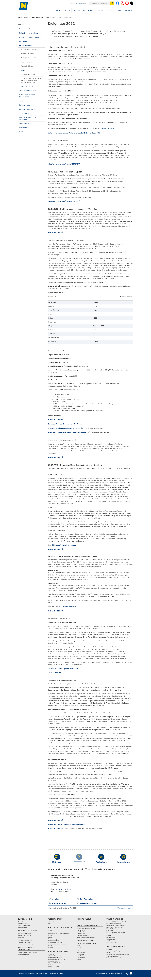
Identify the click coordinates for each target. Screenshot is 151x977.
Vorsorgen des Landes (28, 58)
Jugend (50, 937)
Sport (49, 923)
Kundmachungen (31, 105)
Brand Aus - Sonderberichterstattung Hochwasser (67, 432)
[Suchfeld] (99, 3)
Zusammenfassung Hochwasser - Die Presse (65, 424)
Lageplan (55, 899)
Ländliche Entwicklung (83, 935)
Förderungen (31, 101)
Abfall (78, 945)
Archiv (47, 17)
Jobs (72, 3)
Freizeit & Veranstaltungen (55, 922)
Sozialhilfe (50, 964)
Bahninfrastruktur (111, 929)
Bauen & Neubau (22, 922)
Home (58, 10)
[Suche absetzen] (112, 3)
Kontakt (64, 973)
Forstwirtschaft (81, 930)
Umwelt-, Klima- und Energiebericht (86, 943)
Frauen (49, 932)
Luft (78, 950)
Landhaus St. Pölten (31, 86)
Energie (79, 947)
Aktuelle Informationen (29, 49)
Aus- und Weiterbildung (24, 933)
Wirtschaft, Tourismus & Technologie (116, 958)
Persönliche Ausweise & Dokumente (31, 118)
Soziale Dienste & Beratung (55, 962)
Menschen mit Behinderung (55, 942)
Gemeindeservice (31, 29)
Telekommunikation (23, 954)
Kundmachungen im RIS (31, 109)
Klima (78, 949)
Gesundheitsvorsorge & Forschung (57, 959)
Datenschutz (41, 973)
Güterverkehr (110, 930)
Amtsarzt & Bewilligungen (55, 956)
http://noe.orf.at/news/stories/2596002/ (64, 201)
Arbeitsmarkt (109, 949)
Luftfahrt (108, 935)
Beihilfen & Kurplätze (53, 966)
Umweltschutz (81, 957)
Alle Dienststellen (59, 903)
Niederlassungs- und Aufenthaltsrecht (58, 944)
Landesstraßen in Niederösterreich (115, 925)
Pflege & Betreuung (53, 961)
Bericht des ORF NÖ (55, 820)
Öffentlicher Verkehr (111, 939)
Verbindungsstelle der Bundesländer (31, 96)
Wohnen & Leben (22, 927)
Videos (109, 10)
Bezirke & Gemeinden (123, 10)
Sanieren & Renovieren (24, 925)
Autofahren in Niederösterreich (114, 927)
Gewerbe (108, 952)
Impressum (53, 973)
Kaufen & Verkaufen (23, 923)
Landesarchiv (21, 937)
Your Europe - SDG (31, 128)
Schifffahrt (109, 941)
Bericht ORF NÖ (54, 673)
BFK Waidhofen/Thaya (67, 607)
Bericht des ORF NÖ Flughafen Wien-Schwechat (66, 824)
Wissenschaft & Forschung (25, 944)
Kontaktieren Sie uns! (88, 903)
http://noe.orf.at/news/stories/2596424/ (64, 164)
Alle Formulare (31, 41)
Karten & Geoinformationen (31, 33)
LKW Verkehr (109, 934)
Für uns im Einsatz (27, 66)
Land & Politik (79, 10)
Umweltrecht (80, 956)
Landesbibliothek (22, 939)
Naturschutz (80, 954)
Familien (50, 930)
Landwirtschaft (81, 933)
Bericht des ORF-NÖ (55, 232)
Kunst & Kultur (81, 922)
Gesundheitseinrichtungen (55, 957)
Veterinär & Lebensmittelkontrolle (86, 937)
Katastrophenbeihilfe (28, 74)
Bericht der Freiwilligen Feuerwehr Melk (63, 669)
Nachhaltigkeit (81, 952)
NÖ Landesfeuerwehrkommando (64, 545)
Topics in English (81, 3)
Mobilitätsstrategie (111, 937)
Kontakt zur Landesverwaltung (31, 37)
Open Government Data (31, 91)
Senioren (50, 945)
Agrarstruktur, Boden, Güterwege (86, 928)
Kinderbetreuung (52, 939)
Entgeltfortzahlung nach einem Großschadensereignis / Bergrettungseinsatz (31, 80)
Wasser (79, 959)
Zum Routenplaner (87, 899)
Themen (67, 10)
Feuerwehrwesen (26, 62)
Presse (100, 10)
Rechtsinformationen (31, 132)
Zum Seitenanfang (125, 908)
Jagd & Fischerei (81, 932)
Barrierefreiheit (26, 973)
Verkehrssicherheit (111, 942)
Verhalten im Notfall (27, 54)
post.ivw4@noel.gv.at (64, 889)
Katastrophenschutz (37, 17)
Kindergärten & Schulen (24, 935)
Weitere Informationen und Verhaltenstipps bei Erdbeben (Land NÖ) (74, 133)
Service (91, 10)
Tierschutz (50, 947)
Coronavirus (51, 954)
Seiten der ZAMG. (107, 129)
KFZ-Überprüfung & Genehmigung (115, 932)
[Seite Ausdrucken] (131, 974)
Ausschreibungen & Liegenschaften (116, 951)
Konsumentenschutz (53, 940)
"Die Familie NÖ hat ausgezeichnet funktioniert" (66, 428)
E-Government (31, 113)
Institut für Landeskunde (24, 940)
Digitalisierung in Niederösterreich (27, 952)
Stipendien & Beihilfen (24, 942)
